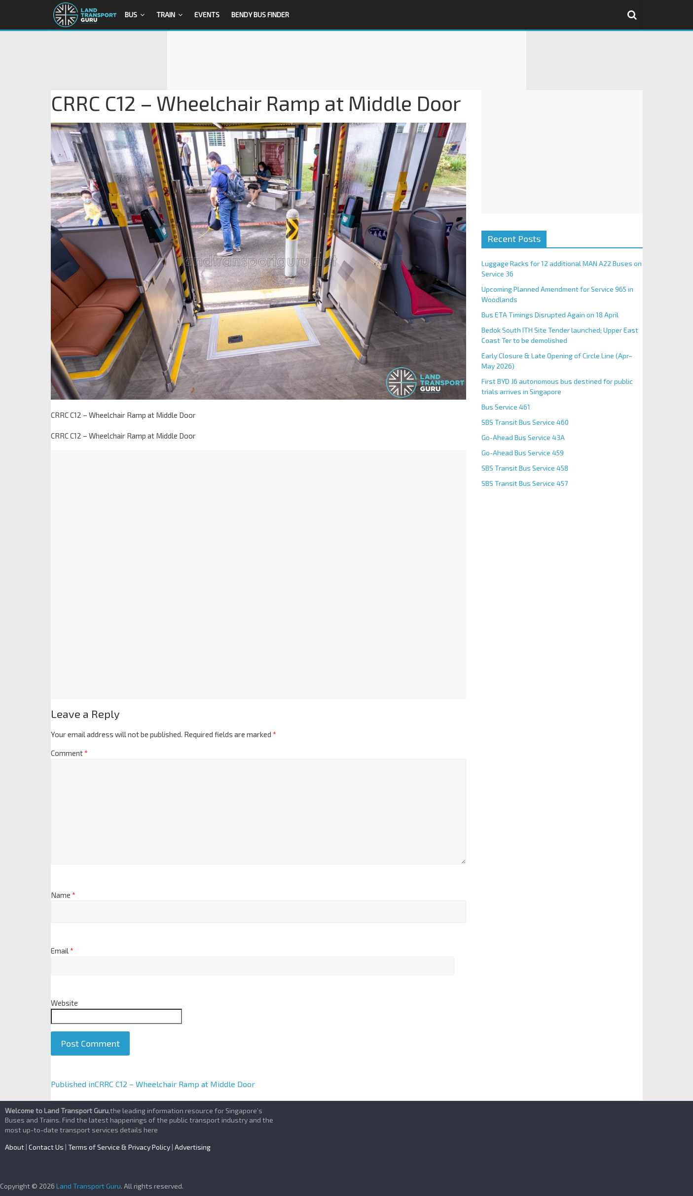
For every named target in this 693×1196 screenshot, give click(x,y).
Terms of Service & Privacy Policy (119, 1147)
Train (165, 14)
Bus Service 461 (505, 407)
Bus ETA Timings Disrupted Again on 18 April (550, 314)
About (14, 1147)
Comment (69, 753)
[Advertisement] (346, 60)
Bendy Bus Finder (260, 14)
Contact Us (46, 1147)
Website (64, 1002)
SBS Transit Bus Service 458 (524, 468)
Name (63, 894)
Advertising (193, 1147)
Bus (131, 14)
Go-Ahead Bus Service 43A (523, 437)
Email (62, 950)
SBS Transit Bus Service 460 (525, 422)
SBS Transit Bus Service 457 (524, 483)
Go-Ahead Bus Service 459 (522, 452)
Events (206, 14)
